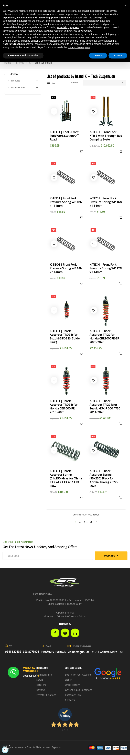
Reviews (40, 689)
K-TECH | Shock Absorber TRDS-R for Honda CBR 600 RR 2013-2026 (63, 406)
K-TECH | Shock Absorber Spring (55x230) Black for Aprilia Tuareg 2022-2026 (104, 478)
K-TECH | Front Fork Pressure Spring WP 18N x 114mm (66, 202)
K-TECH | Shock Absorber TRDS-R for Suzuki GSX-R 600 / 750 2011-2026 (105, 406)
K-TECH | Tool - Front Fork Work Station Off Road (64, 135)
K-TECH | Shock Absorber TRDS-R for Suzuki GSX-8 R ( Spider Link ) (65, 336)
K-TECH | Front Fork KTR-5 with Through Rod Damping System (106, 135)
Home (13, 74)
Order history (72, 684)
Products (15, 80)
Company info (44, 674)
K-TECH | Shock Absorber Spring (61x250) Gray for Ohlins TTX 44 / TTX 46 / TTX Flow (66, 478)
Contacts (70, 700)
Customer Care (73, 695)
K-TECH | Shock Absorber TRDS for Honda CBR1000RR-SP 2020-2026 (104, 336)
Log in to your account (78, 674)
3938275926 (30, 675)
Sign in (68, 679)
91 (91, 521)
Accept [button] (118, 55)
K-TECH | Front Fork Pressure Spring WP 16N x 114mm (106, 202)
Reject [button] (98, 55)
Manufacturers (18, 87)
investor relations (46, 695)
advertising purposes (68, 27)
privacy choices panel (79, 47)
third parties (62, 20)
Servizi (39, 679)
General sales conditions (78, 689)
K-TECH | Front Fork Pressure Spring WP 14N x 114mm (66, 268)
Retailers (41, 684)
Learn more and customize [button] (23, 55)
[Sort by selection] (104, 83)
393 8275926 (31, 652)
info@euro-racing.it (53, 652)
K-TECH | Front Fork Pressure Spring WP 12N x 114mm (106, 268)
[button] (125, 5)
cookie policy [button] (99, 17)
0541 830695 (13, 652)
